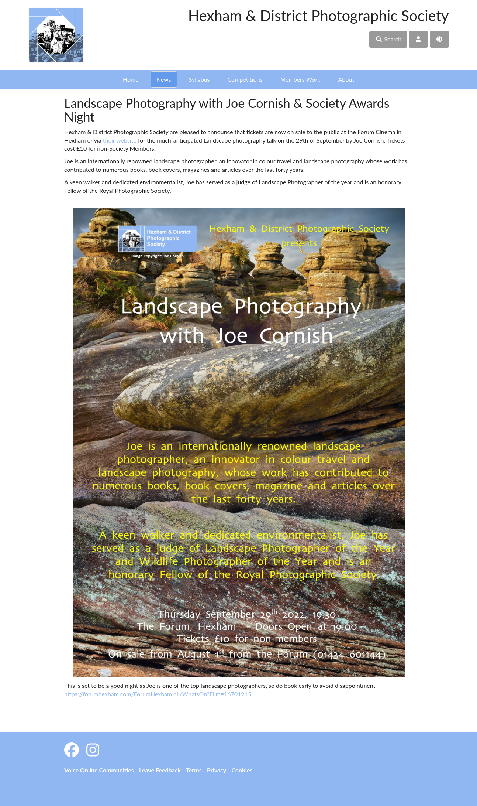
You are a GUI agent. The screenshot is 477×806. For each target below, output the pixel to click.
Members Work (300, 79)
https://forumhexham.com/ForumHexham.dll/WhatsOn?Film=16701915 (157, 693)
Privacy (216, 769)
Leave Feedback (160, 769)
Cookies (241, 769)
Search (388, 38)
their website (118, 140)
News (163, 79)
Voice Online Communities (99, 769)
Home (131, 79)
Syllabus (199, 79)
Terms (194, 769)
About (346, 79)
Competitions (245, 79)
